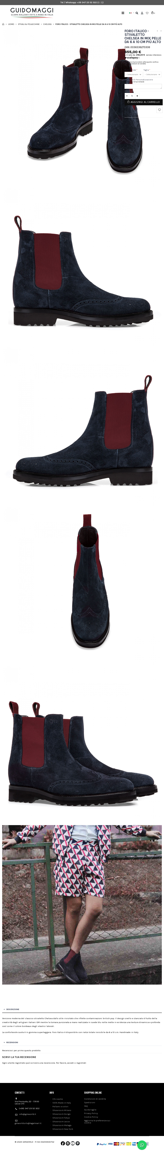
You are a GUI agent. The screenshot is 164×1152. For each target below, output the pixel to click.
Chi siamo (57, 1099)
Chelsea (47, 24)
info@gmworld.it (27, 1114)
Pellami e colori (60, 1106)
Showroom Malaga (61, 1125)
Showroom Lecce (61, 1121)
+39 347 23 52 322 (87, 2)
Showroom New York (62, 1129)
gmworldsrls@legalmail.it (28, 1123)
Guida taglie (90, 1109)
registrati (81, 1063)
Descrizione (12, 1009)
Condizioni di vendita (95, 1099)
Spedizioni (89, 1102)
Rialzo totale (131, 70)
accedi (70, 1063)
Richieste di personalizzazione (139, 79)
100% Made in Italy (61, 1102)
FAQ (86, 1106)
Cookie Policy (91, 1117)
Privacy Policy (91, 1113)
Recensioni (12, 1042)
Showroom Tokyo (61, 1117)
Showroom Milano (61, 1110)
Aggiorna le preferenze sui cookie (97, 1121)
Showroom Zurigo (61, 1114)
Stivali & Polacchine (28, 24)
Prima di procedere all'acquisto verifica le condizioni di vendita (142, 63)
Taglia (146, 70)
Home (3, 24)
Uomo (11, 24)
